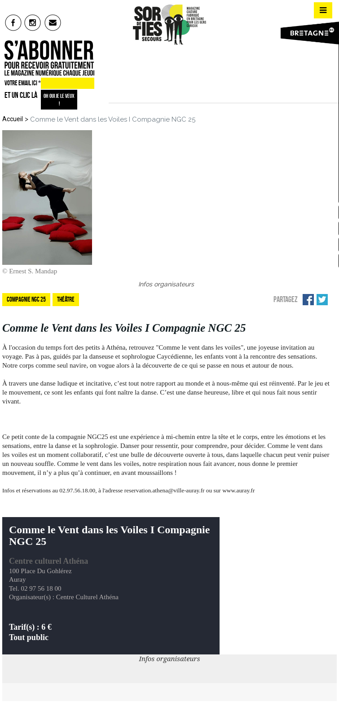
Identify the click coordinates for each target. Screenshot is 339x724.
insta (33, 22)
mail (53, 22)
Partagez (285, 299)
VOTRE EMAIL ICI (22, 83)
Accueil (12, 119)
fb (13, 22)
